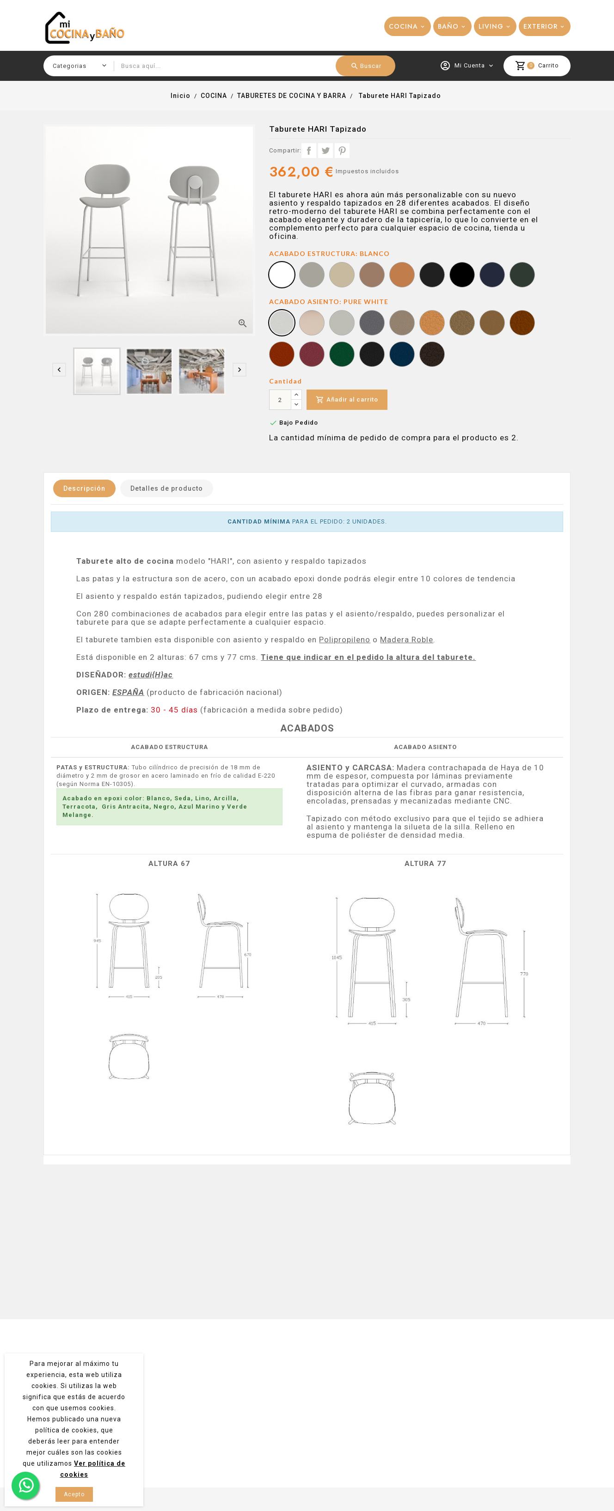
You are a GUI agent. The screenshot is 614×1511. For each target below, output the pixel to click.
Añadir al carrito (347, 400)
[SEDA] (312, 276)
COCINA (403, 26)
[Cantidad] (280, 400)
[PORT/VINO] (312, 355)
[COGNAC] (492, 324)
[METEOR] (432, 355)
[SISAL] (312, 324)
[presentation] (59, 370)
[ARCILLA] (372, 276)
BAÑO (448, 26)
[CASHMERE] (432, 324)
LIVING (491, 26)
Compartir (308, 150)
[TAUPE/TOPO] (402, 324)
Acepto (74, 1494)
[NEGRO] (462, 276)
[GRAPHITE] (372, 355)
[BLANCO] (282, 276)
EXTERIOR (540, 26)
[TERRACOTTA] (522, 324)
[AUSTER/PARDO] (342, 324)
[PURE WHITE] (282, 324)
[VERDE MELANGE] (522, 276)
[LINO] (342, 276)
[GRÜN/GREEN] (342, 355)
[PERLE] (372, 324)
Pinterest (342, 150)
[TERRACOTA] (402, 276)
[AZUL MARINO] (492, 276)
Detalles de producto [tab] (166, 488)
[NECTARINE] (282, 355)
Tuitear (325, 150)
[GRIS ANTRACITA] (432, 276)
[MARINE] (402, 355)
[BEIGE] (462, 324)
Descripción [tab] (84, 488)
